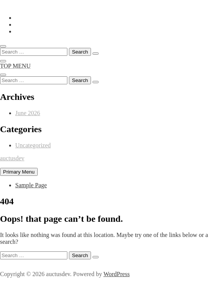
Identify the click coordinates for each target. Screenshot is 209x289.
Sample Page (31, 185)
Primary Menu (19, 172)
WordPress (117, 274)
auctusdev (12, 158)
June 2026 (27, 113)
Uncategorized (33, 145)
